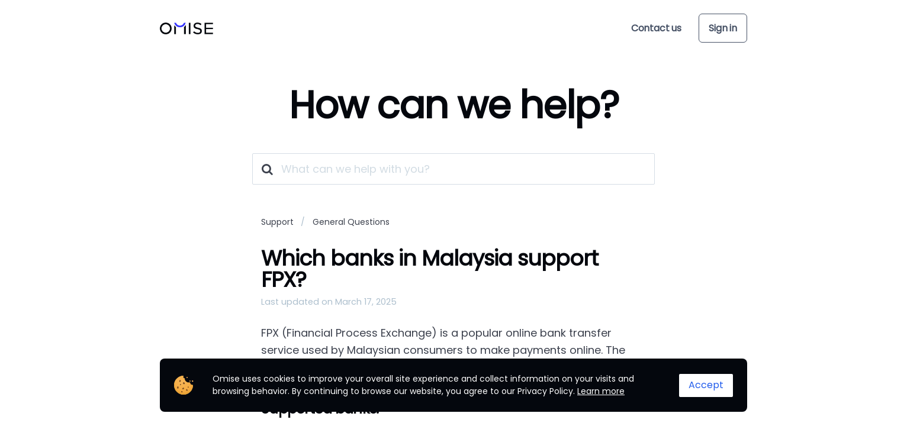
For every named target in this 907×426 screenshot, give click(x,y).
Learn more (601, 391)
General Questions (351, 222)
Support (277, 222)
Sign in (723, 28)
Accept (706, 385)
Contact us (656, 28)
